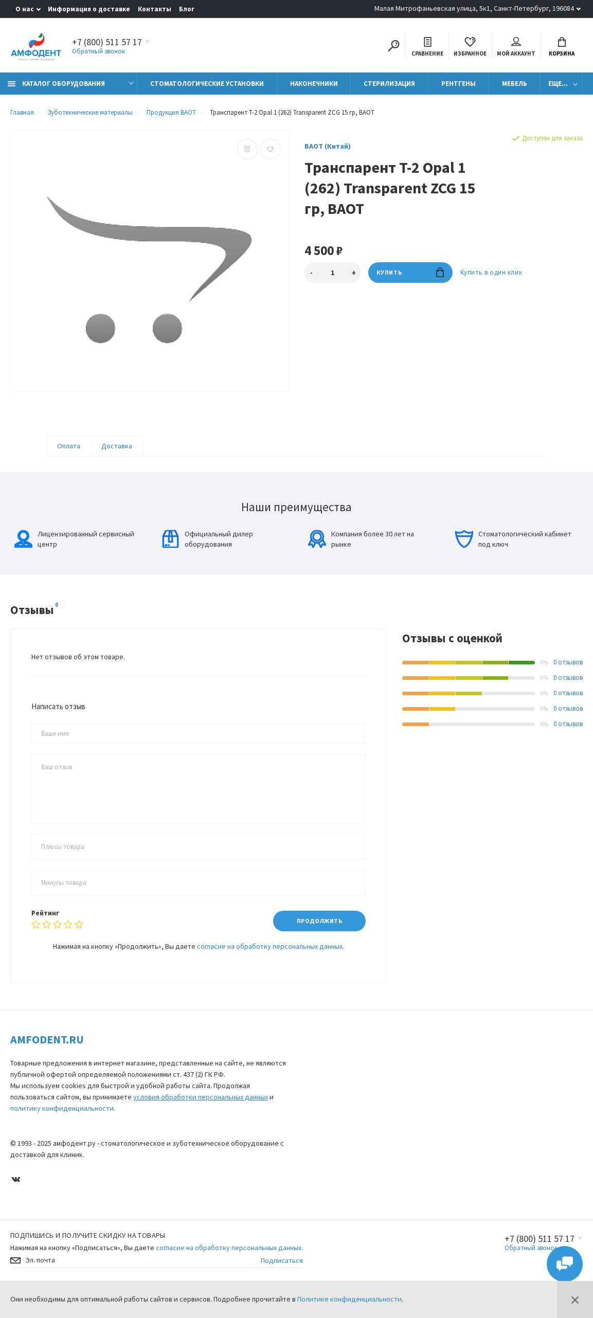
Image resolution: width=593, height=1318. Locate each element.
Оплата (68, 445)
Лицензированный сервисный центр (74, 539)
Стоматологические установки (207, 83)
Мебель (514, 83)
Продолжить (320, 921)
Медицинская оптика (335, 1156)
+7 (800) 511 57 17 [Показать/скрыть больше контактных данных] (107, 42)
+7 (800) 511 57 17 (539, 1263)
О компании (514, 1059)
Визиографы (323, 1113)
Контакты (154, 9)
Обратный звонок (98, 51)
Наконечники (314, 83)
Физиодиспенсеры (331, 1185)
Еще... (558, 83)
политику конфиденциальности (62, 1108)
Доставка (116, 445)
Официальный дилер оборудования (207, 539)
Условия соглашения (431, 1088)
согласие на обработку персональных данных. (270, 946)
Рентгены (458, 83)
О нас (24, 9)
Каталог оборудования (56, 83)
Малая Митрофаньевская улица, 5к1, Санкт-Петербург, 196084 (474, 8)
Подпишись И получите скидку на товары (88, 1259)
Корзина (561, 47)
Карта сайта (419, 1059)
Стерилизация (389, 83)
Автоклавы (320, 1199)
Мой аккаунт (516, 47)
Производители (520, 1074)
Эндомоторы (324, 1170)
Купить (410, 272)
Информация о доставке (89, 9)
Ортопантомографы (335, 1127)
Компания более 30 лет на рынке (361, 539)
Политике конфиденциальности (349, 1299)
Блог (186, 9)
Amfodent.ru (47, 1039)
